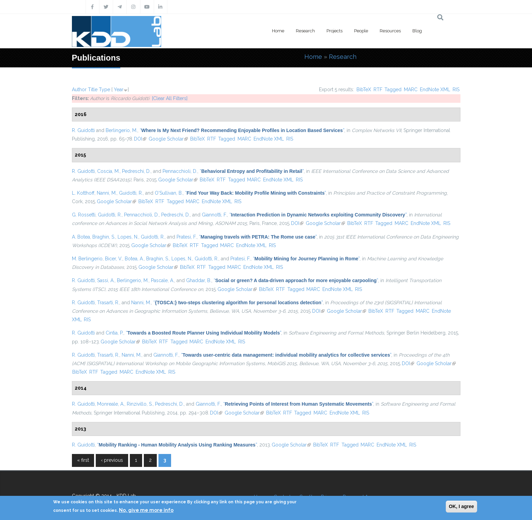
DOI (140, 139)
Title (92, 89)
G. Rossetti (83, 214)
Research (305, 30)
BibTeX (363, 89)
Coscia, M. (108, 171)
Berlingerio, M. (121, 130)
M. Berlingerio (87, 258)
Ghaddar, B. (198, 280)
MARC (410, 89)
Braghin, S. (103, 237)
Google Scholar (168, 139)
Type (104, 89)
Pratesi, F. (187, 237)
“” (242, 130)
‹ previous (112, 460)
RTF (378, 89)
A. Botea (81, 237)
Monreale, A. (110, 404)
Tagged (392, 89)
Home (278, 30)
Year (118, 89)
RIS (456, 89)
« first (83, 460)
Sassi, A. (106, 280)
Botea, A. (134, 258)
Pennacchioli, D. (180, 171)
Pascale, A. (162, 280)
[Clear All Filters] (169, 98)
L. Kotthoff (83, 193)
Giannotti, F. (214, 214)
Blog (417, 30)
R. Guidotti (83, 130)
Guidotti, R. (131, 193)
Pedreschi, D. (136, 171)
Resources (390, 30)
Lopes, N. (128, 237)
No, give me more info (146, 510)
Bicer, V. (113, 258)
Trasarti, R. (108, 302)
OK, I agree (461, 506)
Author (79, 89)
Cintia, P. (114, 333)
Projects (334, 30)
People (361, 30)
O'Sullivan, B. (169, 193)
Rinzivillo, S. (140, 404)
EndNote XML (435, 89)
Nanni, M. (107, 193)
